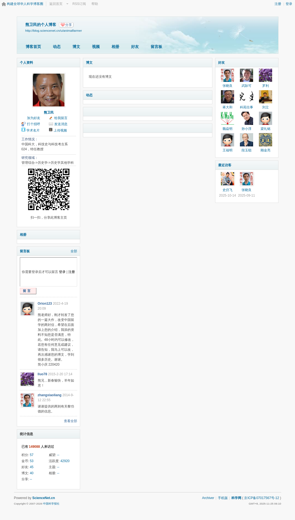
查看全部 (70, 421)
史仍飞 (227, 190)
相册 (115, 46)
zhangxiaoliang (50, 395)
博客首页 (33, 46)
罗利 (265, 86)
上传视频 (60, 130)
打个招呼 (33, 124)
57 (31, 455)
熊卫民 (49, 112)
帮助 (94, 4)
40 (31, 473)
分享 (68, 25)
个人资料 (26, 63)
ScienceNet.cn (43, 498)
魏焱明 (227, 129)
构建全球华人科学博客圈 (25, 4)
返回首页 (56, 4)
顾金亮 (265, 150)
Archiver (208, 498)
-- (58, 455)
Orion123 (45, 303)
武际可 (246, 86)
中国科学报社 (51, 503)
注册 (278, 4)
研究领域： (29, 158)
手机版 (223, 498)
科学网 (236, 498)
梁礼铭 (265, 129)
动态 (57, 46)
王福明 (227, 150)
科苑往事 (246, 107)
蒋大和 (227, 107)
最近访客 (224, 165)
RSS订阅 (79, 4)
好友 (135, 46)
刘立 (265, 107)
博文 (76, 46)
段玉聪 (246, 150)
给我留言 (60, 118)
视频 (96, 46)
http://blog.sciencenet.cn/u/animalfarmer (53, 30)
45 (31, 467)
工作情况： (29, 139)
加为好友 (33, 118)
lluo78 (42, 374)
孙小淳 (246, 129)
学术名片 (33, 130)
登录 (289, 4)
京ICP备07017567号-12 (261, 498)
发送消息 (60, 124)
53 (31, 461)
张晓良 (227, 86)
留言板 (156, 46)
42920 (64, 461)
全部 (74, 251)
